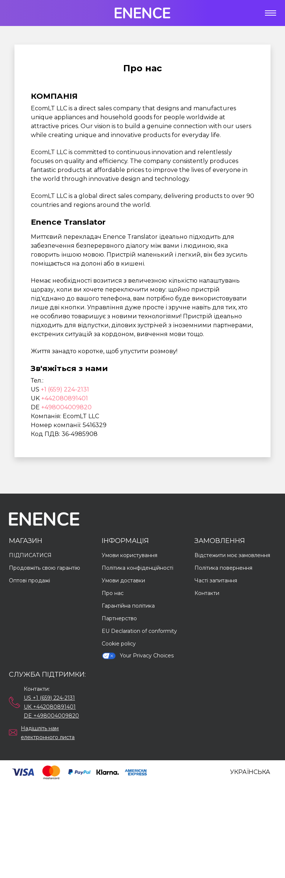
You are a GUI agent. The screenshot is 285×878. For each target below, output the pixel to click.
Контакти (206, 593)
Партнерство (119, 618)
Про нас (113, 593)
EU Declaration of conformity (139, 631)
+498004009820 (66, 407)
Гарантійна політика (128, 605)
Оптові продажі (29, 580)
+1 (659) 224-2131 (65, 389)
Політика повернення (223, 568)
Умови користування (129, 555)
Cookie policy (119, 643)
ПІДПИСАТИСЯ (30, 555)
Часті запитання (215, 580)
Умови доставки (123, 580)
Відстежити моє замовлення (232, 555)
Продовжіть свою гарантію (44, 568)
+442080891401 (64, 398)
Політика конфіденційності (137, 568)
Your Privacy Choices (138, 656)
